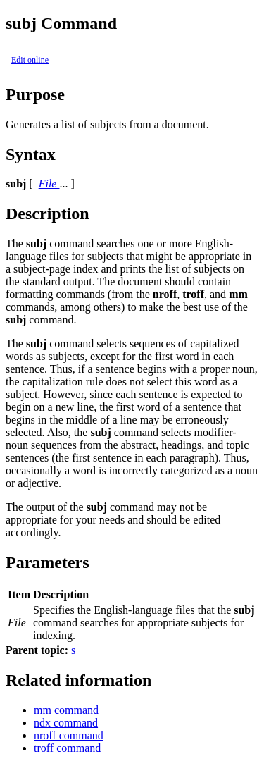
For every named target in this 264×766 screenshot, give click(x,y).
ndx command (66, 723)
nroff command (68, 735)
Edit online (30, 60)
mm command (66, 710)
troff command (67, 748)
